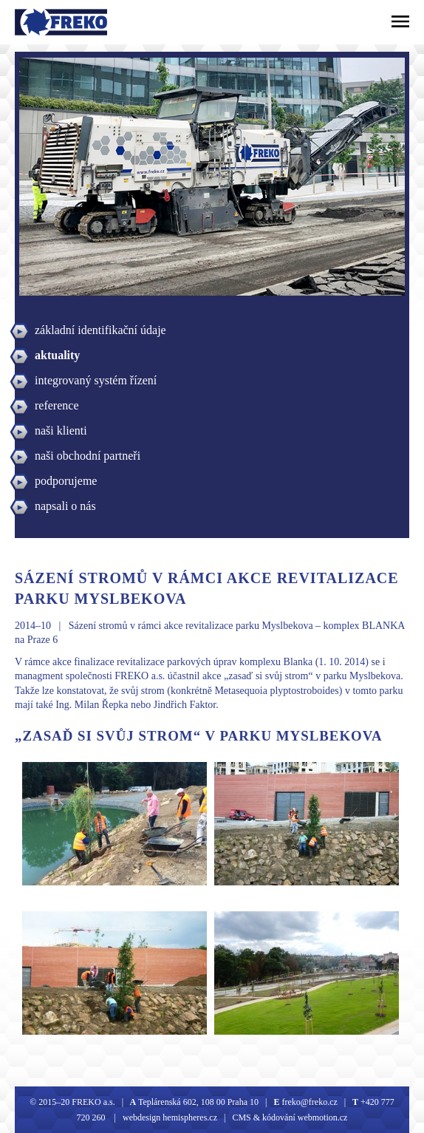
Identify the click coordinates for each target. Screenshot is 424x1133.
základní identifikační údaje (100, 330)
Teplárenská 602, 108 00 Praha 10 (198, 1102)
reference (57, 405)
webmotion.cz (323, 1117)
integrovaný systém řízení (96, 380)
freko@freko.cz (308, 1102)
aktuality (57, 355)
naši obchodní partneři (87, 455)
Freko (34, 22)
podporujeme (66, 480)
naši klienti (61, 430)
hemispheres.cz (188, 1117)
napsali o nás (65, 506)
